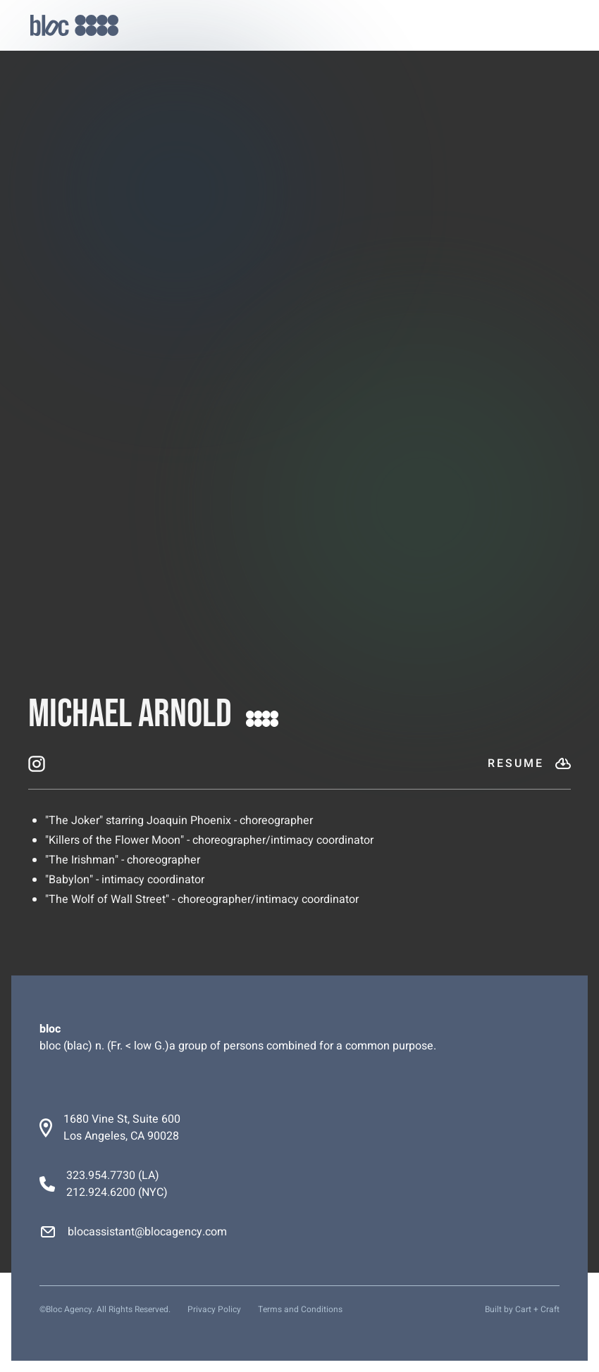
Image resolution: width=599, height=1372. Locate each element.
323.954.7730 (100, 1175)
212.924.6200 (100, 1192)
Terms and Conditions (300, 1309)
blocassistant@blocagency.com (147, 1231)
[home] (74, 26)
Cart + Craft (537, 1309)
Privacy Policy (214, 1309)
